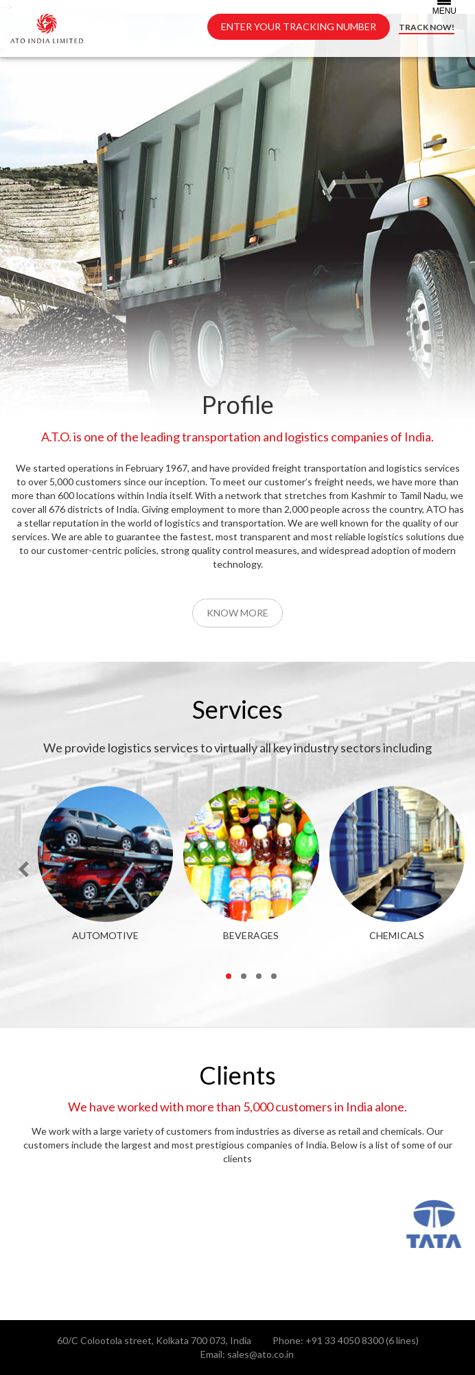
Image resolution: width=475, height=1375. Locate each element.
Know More (237, 613)
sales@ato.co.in (260, 1354)
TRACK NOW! (426, 27)
